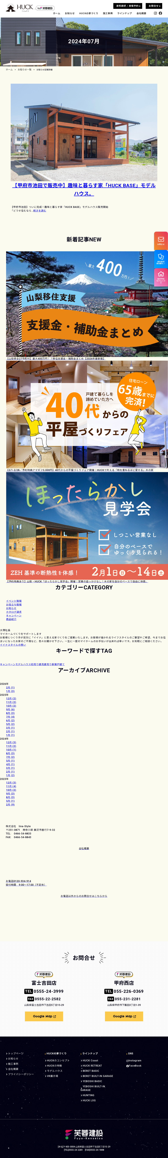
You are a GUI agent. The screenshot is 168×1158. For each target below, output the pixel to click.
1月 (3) (10, 691)
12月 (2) (11, 698)
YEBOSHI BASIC (89, 1079)
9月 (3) (10, 793)
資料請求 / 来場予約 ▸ (128, 6)
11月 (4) (11, 786)
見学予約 (160, 281)
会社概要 (141, 13)
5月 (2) (10, 724)
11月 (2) (11, 702)
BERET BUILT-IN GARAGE (94, 1074)
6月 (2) (10, 720)
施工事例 (108, 13)
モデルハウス (23, 664)
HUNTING (85, 1090)
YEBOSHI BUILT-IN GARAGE (96, 1085)
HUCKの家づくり (88, 13)
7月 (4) (10, 716)
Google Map (44, 1015)
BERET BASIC (88, 1069)
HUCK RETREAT (89, 1064)
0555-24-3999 (44, 991)
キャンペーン (7, 664)
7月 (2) (10, 757)
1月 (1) (10, 735)
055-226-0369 (124, 991)
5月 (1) (10, 760)
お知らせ (70, 13)
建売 (41, 664)
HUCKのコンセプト (56, 1059)
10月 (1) (11, 749)
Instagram (133, 1059)
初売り (35, 664)
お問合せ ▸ (155, 6)
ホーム (56, 13)
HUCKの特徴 (53, 1064)
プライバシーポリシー (20, 1072)
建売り (48, 664)
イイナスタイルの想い (13, 644)
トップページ (15, 1052)
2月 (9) (10, 804)
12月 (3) (11, 742)
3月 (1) (10, 727)
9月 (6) (10, 709)
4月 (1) (10, 764)
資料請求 (161, 260)
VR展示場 (51, 1074)
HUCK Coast (87, 1059)
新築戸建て (58, 664)
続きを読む (39, 210)
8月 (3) (10, 713)
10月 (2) (11, 705)
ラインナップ (124, 13)
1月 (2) (10, 775)
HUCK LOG (86, 1095)
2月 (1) (10, 687)
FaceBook (133, 1064)
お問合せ (160, 240)
